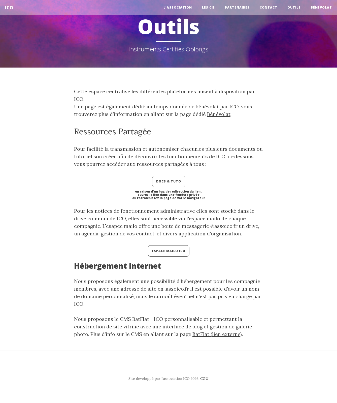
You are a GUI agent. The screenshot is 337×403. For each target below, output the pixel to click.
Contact (268, 7)
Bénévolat (321, 7)
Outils (294, 7)
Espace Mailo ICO (168, 251)
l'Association (177, 7)
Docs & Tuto (168, 181)
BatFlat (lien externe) (217, 334)
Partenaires (237, 7)
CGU (204, 378)
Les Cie (208, 7)
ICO (9, 8)
